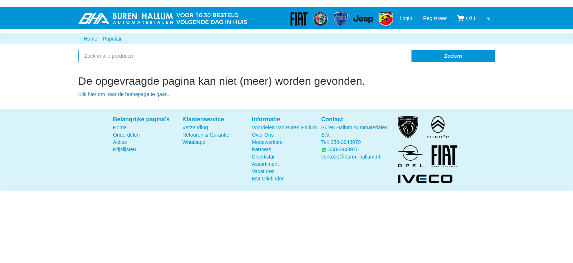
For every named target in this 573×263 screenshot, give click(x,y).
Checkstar (263, 157)
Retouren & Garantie (205, 135)
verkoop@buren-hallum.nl (350, 157)
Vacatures (263, 171)
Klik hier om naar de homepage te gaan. (123, 94)
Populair (112, 39)
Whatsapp (193, 142)
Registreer (435, 18)
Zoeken (453, 56)
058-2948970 (346, 142)
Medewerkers (267, 142)
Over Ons (263, 135)
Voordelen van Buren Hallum (284, 127)
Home (90, 39)
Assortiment (265, 164)
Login (405, 18)
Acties (120, 142)
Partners (261, 149)
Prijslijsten (124, 149)
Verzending (195, 127)
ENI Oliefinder (268, 179)
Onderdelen (126, 135)
